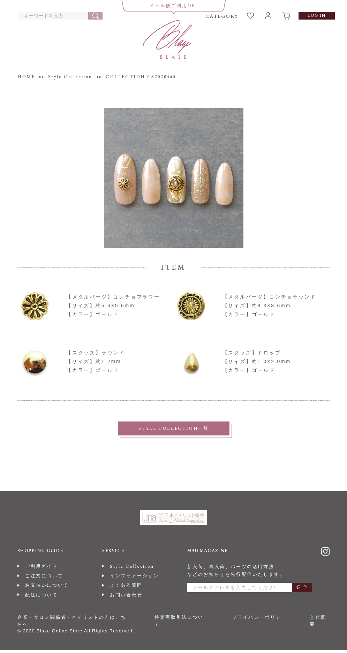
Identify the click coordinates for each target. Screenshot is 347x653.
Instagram (325, 554)
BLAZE (167, 39)
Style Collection (132, 569)
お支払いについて (47, 587)
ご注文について (44, 578)
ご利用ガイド (41, 569)
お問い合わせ (126, 597)
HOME (26, 77)
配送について (41, 597)
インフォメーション (134, 578)
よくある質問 (126, 587)
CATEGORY (221, 16)
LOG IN (316, 15)
